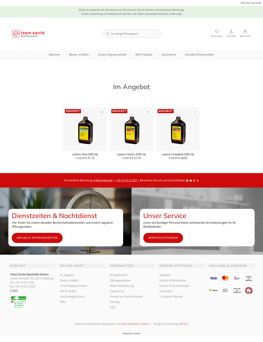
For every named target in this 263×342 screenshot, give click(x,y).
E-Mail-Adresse (103, 180)
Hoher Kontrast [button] (251, 3)
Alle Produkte (144, 54)
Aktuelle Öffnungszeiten (37, 238)
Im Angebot (67, 275)
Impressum (166, 291)
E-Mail (13, 290)
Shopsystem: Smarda (131, 333)
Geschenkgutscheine (72, 296)
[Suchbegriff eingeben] (134, 33)
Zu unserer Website (171, 296)
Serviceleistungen (163, 238)
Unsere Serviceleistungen (174, 286)
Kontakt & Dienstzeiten (199, 54)
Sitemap (115, 302)
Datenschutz (117, 291)
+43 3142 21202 (126, 180)
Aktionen (54, 54)
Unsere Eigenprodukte (112, 54)
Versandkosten (118, 275)
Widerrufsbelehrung (122, 286)
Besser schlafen (79, 54)
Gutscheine (169, 54)
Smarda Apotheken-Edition (133, 324)
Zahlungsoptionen (120, 280)
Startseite (165, 275)
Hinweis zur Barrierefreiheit (126, 296)
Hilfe (63, 302)
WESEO (183, 324)
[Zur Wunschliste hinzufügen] (101, 112)
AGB (112, 307)
